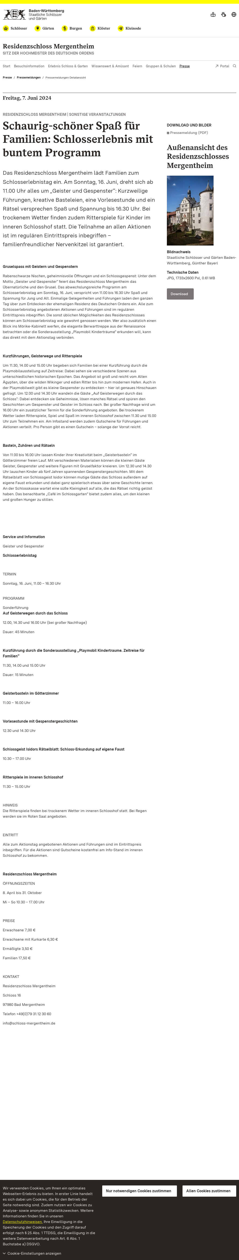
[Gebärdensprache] (223, 14)
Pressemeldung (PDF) (189, 132)
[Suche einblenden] (234, 66)
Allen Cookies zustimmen (208, 1191)
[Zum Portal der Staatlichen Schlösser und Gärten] (33, 14)
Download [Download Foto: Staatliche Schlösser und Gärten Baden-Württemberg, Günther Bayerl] (179, 294)
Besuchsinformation (29, 66)
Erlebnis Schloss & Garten (68, 66)
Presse (184, 66)
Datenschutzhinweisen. (23, 1221)
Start (6, 66)
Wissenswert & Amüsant (110, 66)
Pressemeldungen (29, 77)
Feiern (137, 66)
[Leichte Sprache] (213, 14)
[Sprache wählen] (234, 14)
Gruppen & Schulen (161, 66)
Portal (222, 66)
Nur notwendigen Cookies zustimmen (138, 1191)
